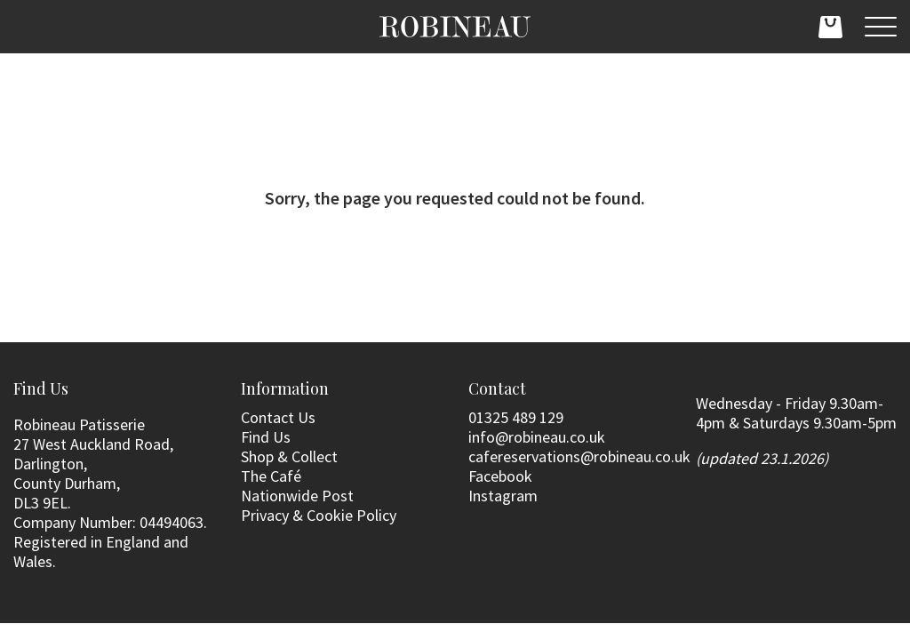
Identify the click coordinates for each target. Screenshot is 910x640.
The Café (271, 476)
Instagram (503, 495)
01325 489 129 (515, 417)
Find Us (266, 437)
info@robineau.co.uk (536, 437)
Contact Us (278, 417)
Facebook (500, 476)
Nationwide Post (297, 495)
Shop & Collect (289, 456)
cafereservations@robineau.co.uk (579, 456)
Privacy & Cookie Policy (318, 515)
